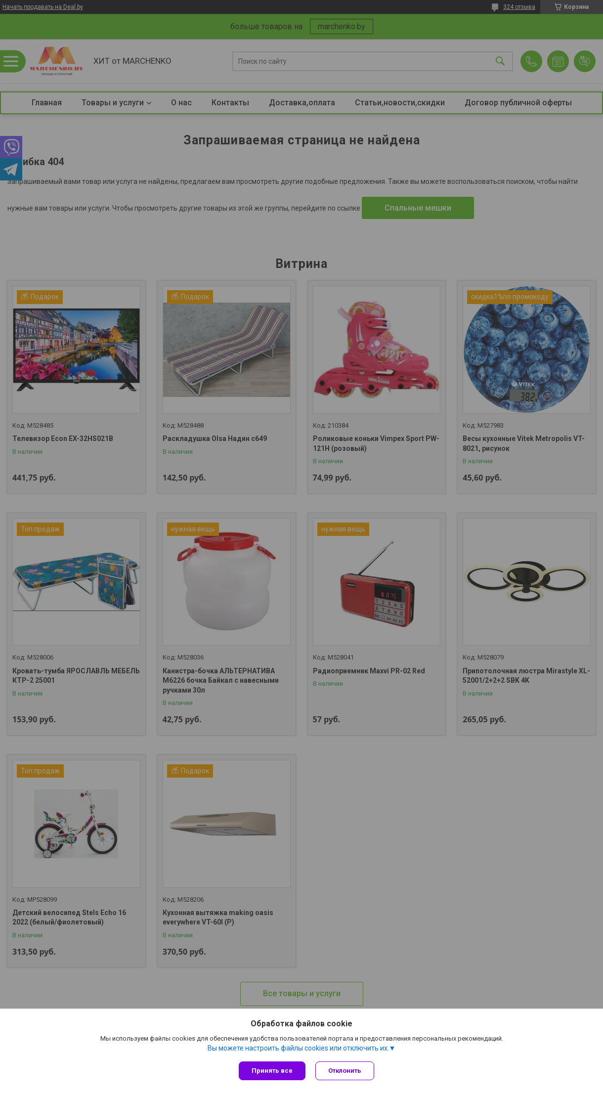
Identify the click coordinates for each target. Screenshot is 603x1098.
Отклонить (344, 1070)
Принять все (272, 1070)
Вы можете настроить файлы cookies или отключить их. (298, 1048)
